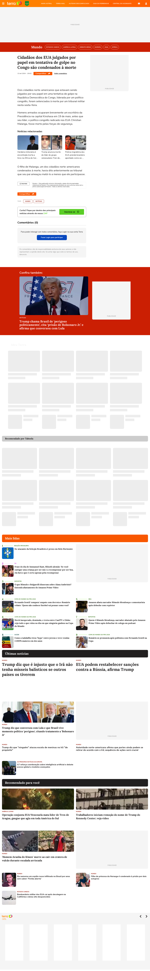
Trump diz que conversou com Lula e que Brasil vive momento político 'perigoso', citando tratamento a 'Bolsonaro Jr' (38, 731)
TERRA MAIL (60, 4)
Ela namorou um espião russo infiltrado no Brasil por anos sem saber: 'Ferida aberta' (43, 877)
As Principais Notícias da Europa (29, 762)
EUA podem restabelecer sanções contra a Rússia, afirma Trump (107, 667)
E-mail (139, 4)
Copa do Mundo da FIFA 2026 (26, 3)
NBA (89, 599)
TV (15, 563)
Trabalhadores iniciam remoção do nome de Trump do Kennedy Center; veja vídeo (108, 816)
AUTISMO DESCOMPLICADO (79, 4)
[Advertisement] (95, 768)
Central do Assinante (122, 4)
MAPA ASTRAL (46, 4)
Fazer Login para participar (52, 237)
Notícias (38, 201)
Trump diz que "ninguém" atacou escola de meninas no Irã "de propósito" (35, 749)
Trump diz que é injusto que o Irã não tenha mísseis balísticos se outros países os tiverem (37, 669)
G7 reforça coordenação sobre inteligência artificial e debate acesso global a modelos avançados (45, 765)
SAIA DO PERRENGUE (101, 4)
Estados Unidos (23, 892)
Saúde (16, 635)
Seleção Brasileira (21, 546)
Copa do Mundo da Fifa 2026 (25, 599)
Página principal (14, 4)
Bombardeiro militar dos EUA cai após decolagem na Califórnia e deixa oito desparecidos (41, 895)
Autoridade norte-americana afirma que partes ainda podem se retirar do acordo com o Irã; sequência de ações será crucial (109, 749)
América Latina (7, 811)
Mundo (27, 201)
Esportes (18, 581)
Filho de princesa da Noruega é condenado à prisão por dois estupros (118, 877)
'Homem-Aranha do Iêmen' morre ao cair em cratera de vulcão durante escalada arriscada (34, 858)
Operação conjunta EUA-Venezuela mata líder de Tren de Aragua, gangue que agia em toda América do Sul (35, 816)
